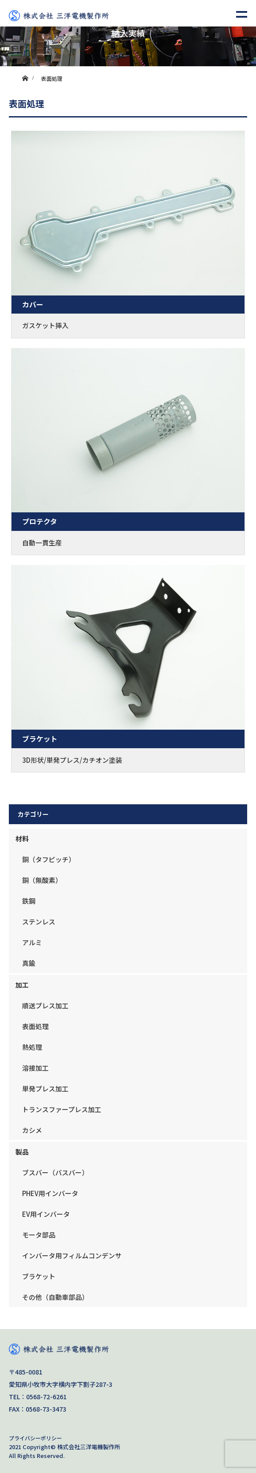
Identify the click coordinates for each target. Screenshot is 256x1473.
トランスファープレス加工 (61, 1109)
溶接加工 (35, 1067)
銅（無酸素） (42, 880)
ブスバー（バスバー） (55, 1172)
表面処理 (35, 1026)
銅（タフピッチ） (48, 859)
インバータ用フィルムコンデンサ (72, 1255)
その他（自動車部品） (55, 1297)
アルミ (32, 942)
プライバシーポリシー (35, 1438)
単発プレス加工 (45, 1088)
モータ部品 (38, 1234)
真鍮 (28, 963)
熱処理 (32, 1047)
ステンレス (38, 921)
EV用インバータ (46, 1214)
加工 (22, 984)
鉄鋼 (28, 900)
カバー (32, 304)
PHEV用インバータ (50, 1193)
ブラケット (39, 738)
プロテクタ (39, 521)
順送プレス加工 (45, 1005)
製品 (22, 1151)
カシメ (32, 1130)
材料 (22, 838)
